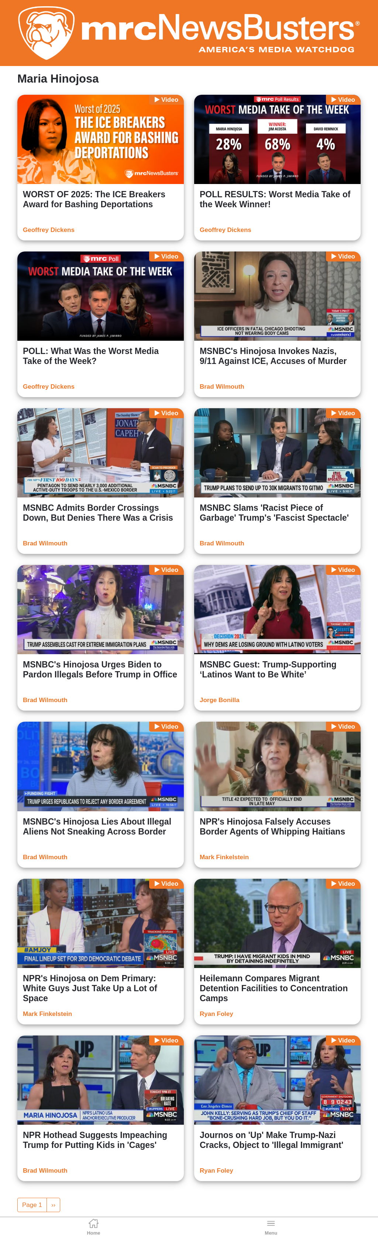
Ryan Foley (216, 1013)
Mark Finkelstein (224, 857)
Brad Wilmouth (222, 386)
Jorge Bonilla (220, 700)
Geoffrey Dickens (49, 229)
